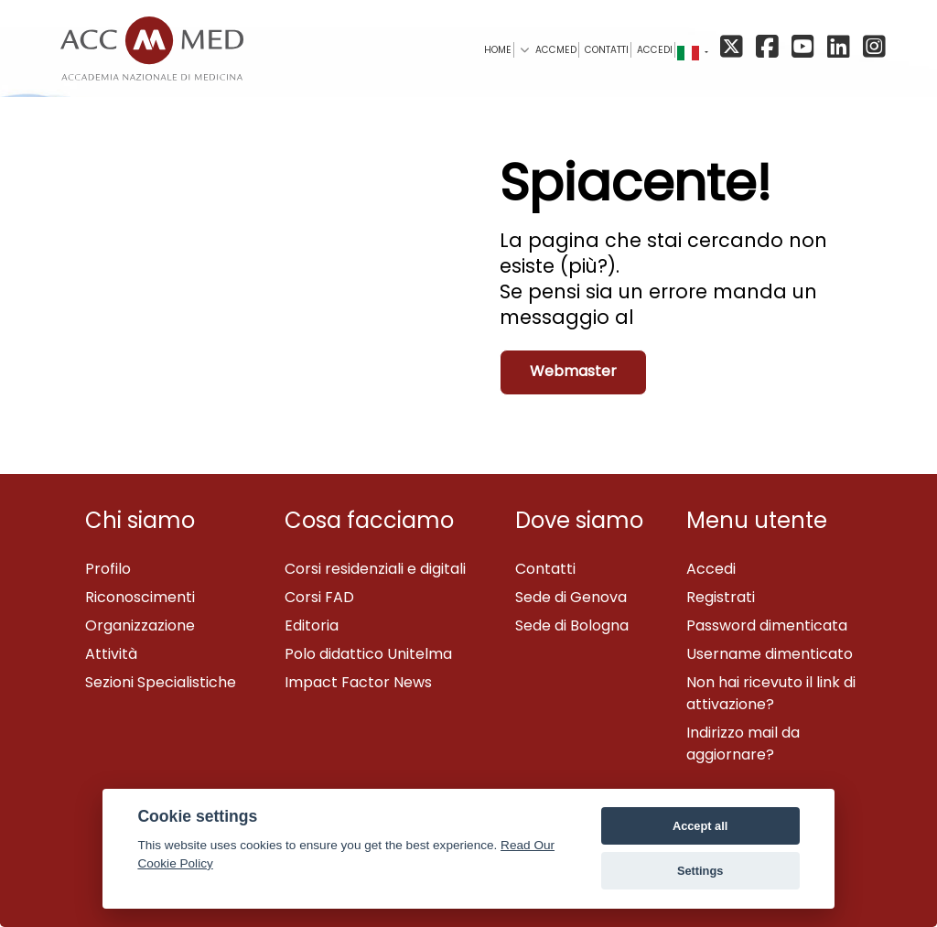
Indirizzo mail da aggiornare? (743, 743)
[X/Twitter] (736, 48)
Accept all (700, 826)
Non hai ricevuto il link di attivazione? (771, 693)
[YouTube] (806, 48)
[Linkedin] (841, 48)
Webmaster (573, 371)
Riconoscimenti (140, 597)
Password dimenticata (766, 625)
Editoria (312, 625)
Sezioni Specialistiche (160, 682)
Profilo (108, 568)
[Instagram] (872, 48)
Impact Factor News (358, 682)
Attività (111, 653)
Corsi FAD (319, 597)
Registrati (720, 597)
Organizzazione (140, 625)
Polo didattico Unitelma (368, 653)
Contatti (545, 568)
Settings (700, 871)
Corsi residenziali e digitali (375, 568)
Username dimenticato (769, 653)
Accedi (655, 50)
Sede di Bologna (572, 625)
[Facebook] (770, 48)
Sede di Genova (571, 597)
